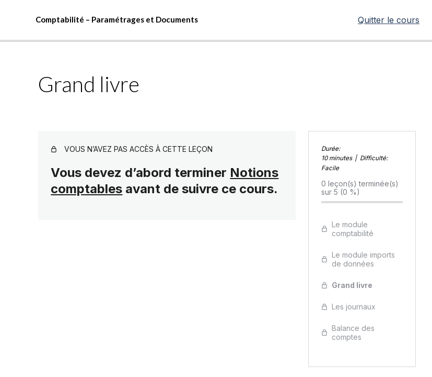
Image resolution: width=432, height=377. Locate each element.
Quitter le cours (388, 20)
